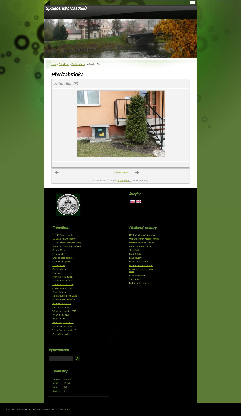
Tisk (31, 409)
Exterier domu (59, 269)
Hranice (56, 273)
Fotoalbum (64, 64)
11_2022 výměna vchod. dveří (66, 243)
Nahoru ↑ (65, 409)
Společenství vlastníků (66, 8)
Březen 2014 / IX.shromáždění (66, 246)
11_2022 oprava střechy (63, 239)
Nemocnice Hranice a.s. (140, 246)
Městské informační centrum (142, 235)
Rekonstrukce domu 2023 (64, 296)
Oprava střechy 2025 (62, 288)
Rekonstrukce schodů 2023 (65, 299)
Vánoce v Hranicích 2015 (64, 311)
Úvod (53, 64)
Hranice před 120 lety (62, 277)
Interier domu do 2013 (62, 281)
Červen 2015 (58, 250)
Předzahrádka (78, 64)
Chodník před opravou (63, 258)
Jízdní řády (134, 250)
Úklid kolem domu (60, 307)
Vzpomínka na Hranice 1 (64, 326)
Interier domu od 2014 (62, 284)
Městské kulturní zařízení (141, 265)
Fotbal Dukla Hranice (139, 283)
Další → (137, 172)
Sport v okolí (135, 279)
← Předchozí (57, 172)
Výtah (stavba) (59, 318)
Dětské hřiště (58, 265)
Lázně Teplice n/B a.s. (139, 262)
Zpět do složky (120, 172)
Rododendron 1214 (61, 303)
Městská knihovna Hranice (141, 243)
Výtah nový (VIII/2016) (63, 322)
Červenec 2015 (59, 254)
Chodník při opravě (61, 262)
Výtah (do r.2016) (60, 315)
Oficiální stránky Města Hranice (144, 239)
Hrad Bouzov (135, 258)
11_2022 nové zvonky (62, 235)
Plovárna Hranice (137, 275)
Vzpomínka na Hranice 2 (64, 330)
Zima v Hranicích (60, 334)
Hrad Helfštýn (135, 254)
